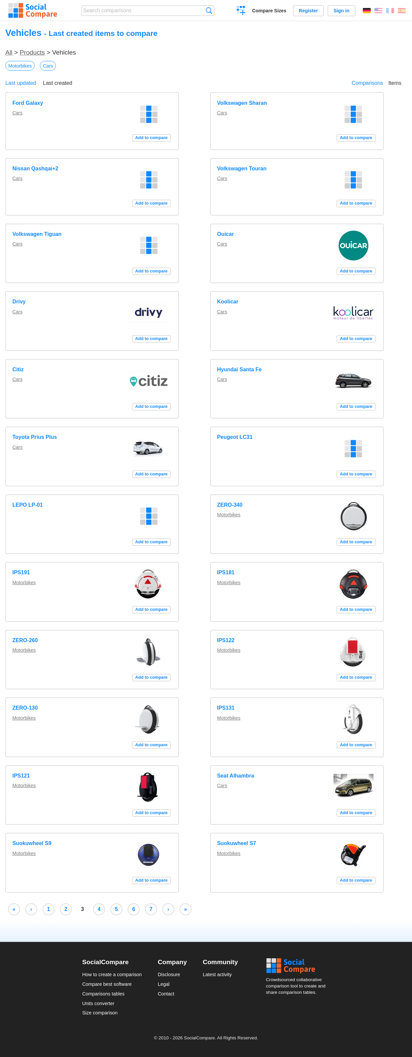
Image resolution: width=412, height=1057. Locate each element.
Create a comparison (241, 11)
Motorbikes (20, 66)
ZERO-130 (25, 708)
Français (390, 10)
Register (308, 10)
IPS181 (225, 572)
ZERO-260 (25, 640)
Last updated (20, 83)
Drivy (19, 301)
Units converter (98, 1003)
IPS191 (21, 572)
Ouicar (225, 234)
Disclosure (169, 974)
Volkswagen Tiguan (37, 234)
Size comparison (99, 1012)
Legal (163, 984)
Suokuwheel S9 (31, 843)
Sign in (341, 10)
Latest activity (217, 974)
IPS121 (21, 776)
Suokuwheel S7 (236, 843)
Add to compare (151, 137)
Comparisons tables (103, 993)
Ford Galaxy (27, 103)
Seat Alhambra (235, 776)
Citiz (18, 369)
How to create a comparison (112, 974)
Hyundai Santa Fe (239, 369)
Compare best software (107, 984)
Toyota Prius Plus (34, 437)
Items (394, 83)
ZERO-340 (229, 505)
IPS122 (225, 640)
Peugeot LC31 (235, 437)
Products (32, 52)
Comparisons (367, 83)
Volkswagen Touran (242, 168)
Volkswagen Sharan (242, 103)
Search (209, 10)
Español (402, 10)
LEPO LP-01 (27, 505)
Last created (57, 83)
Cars (48, 66)
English (378, 10)
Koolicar (227, 301)
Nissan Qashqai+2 (35, 168)
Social (298, 966)
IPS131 (225, 708)
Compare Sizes (269, 10)
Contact (166, 993)
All (8, 52)
